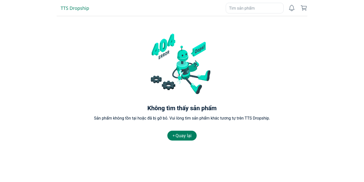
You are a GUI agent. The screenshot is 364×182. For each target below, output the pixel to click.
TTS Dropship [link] (75, 8)
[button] (182, 136)
